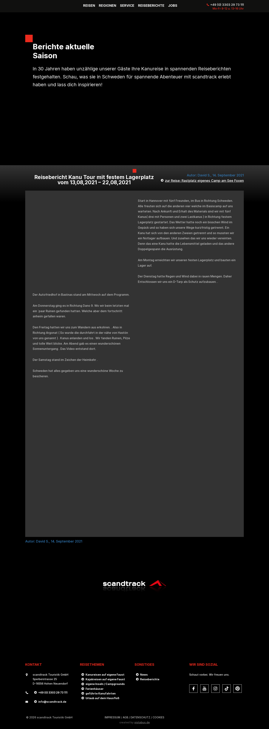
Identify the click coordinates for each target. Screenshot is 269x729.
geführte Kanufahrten (101, 693)
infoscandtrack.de (52, 701)
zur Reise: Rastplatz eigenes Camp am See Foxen (204, 181)
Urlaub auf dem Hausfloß (102, 698)
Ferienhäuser (94, 688)
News (144, 674)
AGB (125, 717)
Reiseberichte (149, 679)
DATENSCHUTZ (140, 717)
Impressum (112, 717)
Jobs (172, 5)
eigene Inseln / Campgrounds (105, 684)
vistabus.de (142, 722)
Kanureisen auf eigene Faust (105, 674)
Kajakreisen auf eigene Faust (105, 679)
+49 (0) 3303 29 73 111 (227, 5)
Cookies (158, 717)
